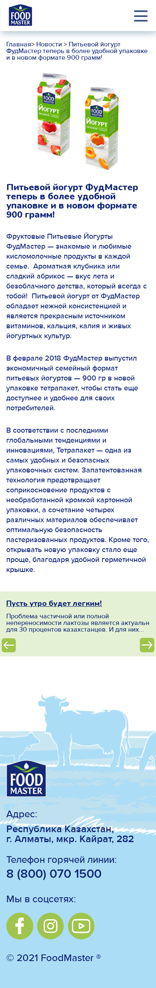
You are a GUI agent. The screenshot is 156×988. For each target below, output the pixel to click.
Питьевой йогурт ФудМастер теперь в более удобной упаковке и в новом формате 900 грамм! (77, 51)
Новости (48, 44)
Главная (18, 44)
